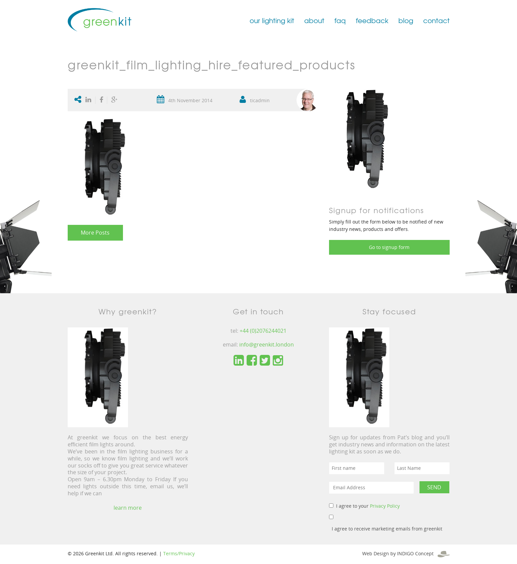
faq (340, 20)
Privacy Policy (385, 506)
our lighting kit (272, 20)
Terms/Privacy (179, 553)
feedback (372, 20)
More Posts (95, 232)
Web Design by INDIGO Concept (406, 553)
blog (405, 20)
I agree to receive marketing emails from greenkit (387, 528)
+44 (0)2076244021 (263, 330)
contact (436, 20)
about (314, 20)
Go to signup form (389, 247)
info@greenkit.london (266, 344)
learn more (128, 507)
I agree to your (368, 506)
